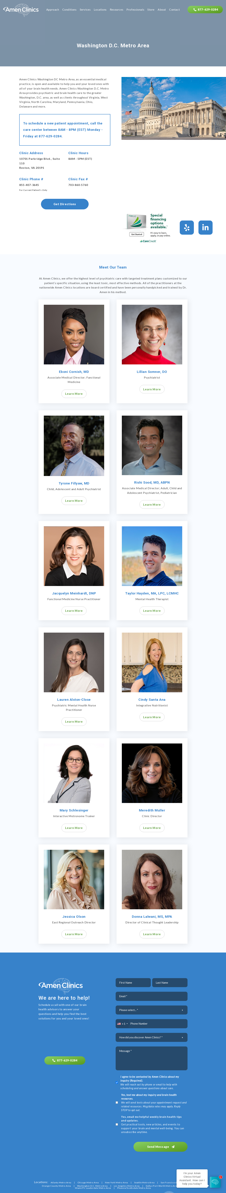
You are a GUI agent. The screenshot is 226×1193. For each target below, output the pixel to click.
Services (85, 9)
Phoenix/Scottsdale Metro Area (134, 1187)
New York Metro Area (116, 1181)
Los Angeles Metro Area (127, 1184)
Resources (116, 9)
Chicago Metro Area (88, 1181)
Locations (100, 9)
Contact (174, 9)
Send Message (163, 1145)
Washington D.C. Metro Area (92, 1184)
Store (150, 9)
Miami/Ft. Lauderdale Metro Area (93, 1187)
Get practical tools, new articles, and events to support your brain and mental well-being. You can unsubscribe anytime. (152, 1124)
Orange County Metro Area (56, 1184)
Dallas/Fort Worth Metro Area (162, 1184)
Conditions (69, 9)
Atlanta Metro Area (61, 1181)
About (162, 9)
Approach (52, 9)
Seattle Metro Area (144, 1181)
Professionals (135, 9)
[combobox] (122, 1023)
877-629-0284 (50, 136)
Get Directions (64, 204)
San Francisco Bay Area (173, 1181)
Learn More (74, 393)
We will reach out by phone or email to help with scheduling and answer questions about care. (149, 1082)
